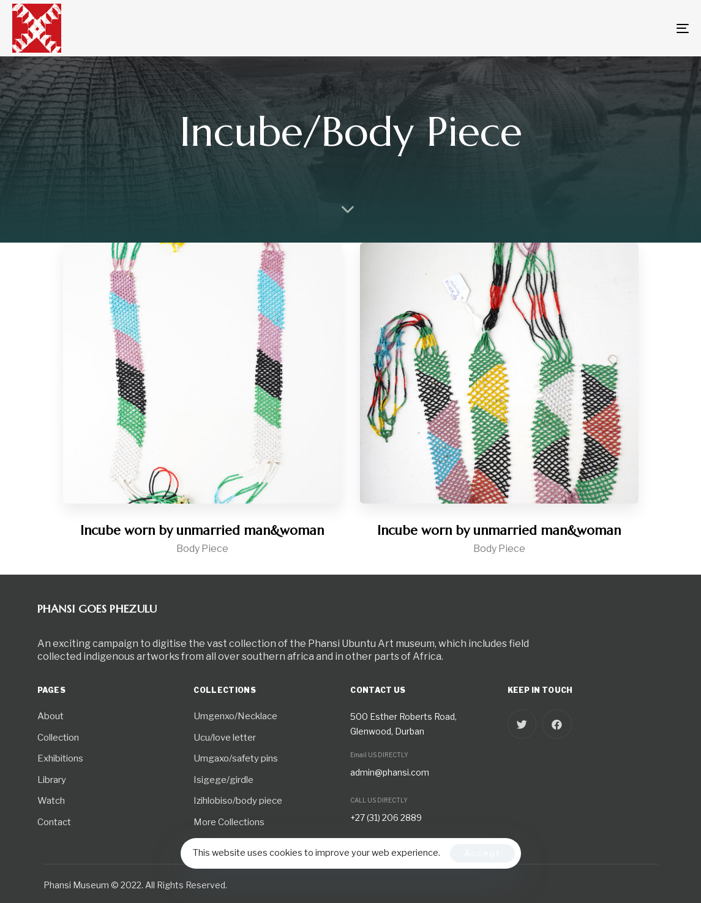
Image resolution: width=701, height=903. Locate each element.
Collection (58, 737)
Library (51, 779)
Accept (482, 853)
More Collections (228, 822)
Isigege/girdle (223, 779)
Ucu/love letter (224, 737)
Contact (54, 822)
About (50, 716)
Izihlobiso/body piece (237, 800)
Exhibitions (60, 758)
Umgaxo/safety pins (235, 758)
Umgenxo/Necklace (235, 716)
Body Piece (202, 548)
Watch (51, 800)
